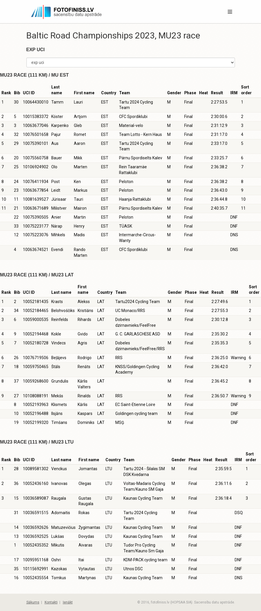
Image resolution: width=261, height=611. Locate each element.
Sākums (32, 602)
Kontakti (51, 602)
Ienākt (68, 602)
